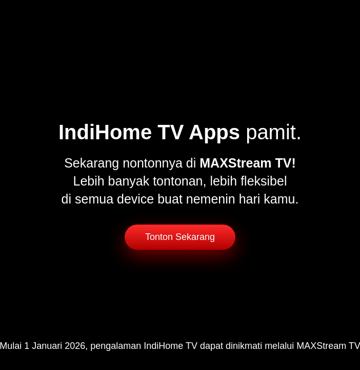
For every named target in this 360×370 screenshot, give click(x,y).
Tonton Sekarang (180, 237)
